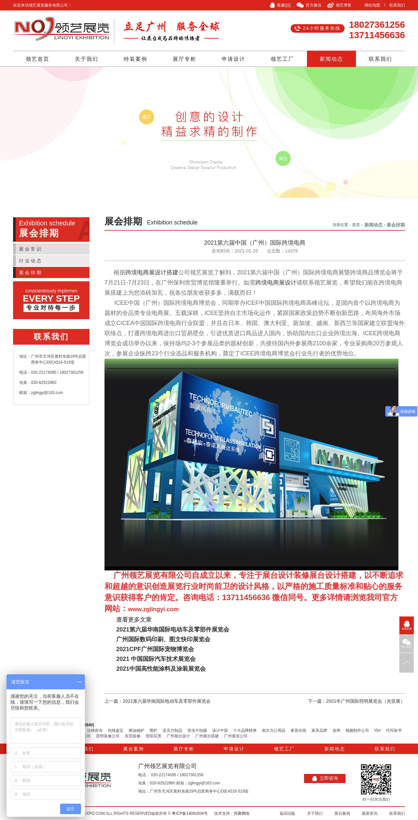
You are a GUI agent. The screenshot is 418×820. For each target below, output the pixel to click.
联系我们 (397, 5)
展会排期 (30, 272)
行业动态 (30, 260)
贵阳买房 (153, 736)
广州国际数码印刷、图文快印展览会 (163, 639)
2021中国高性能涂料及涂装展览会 (161, 668)
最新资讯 (370, 813)
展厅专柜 (184, 59)
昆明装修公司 (108, 736)
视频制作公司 (357, 730)
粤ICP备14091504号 (189, 813)
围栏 (153, 730)
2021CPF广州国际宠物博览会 (155, 649)
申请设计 (233, 59)
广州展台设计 (178, 736)
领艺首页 (37, 59)
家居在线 (298, 730)
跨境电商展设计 (276, 282)
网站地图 (372, 5)
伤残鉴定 (115, 730)
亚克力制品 (172, 730)
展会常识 (30, 249)
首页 (356, 224)
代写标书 (394, 730)
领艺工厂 (282, 59)
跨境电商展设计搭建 (151, 272)
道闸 (336, 730)
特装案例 (135, 59)
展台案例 (133, 748)
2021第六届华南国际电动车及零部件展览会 (172, 629)
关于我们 (86, 59)
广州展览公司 (236, 736)
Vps (377, 730)
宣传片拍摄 (197, 730)
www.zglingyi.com (153, 609)
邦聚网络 (241, 813)
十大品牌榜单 (245, 730)
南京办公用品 (273, 730)
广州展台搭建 (207, 736)
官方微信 (406, 643)
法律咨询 (95, 730)
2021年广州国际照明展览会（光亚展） (365, 701)
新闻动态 (331, 59)
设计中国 (220, 730)
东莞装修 (132, 736)
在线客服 (406, 625)
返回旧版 (287, 813)
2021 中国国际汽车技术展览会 (156, 659)
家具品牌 (319, 730)
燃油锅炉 (136, 730)
